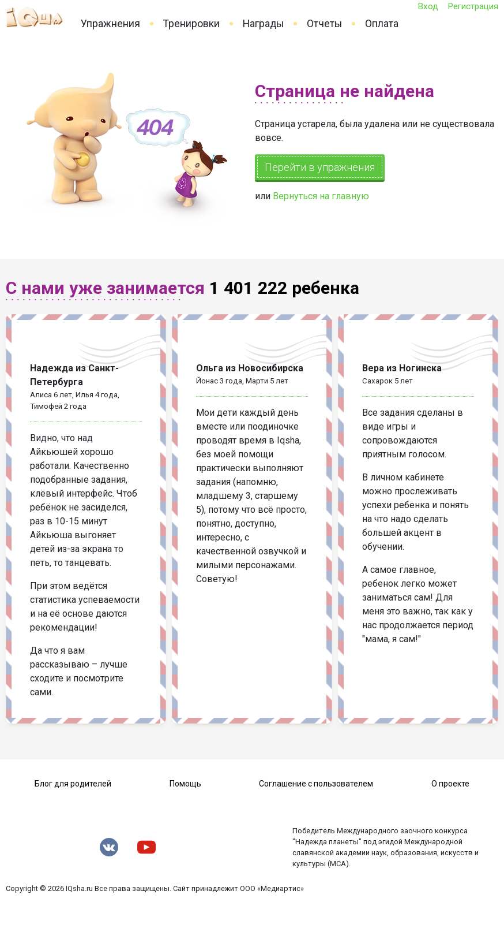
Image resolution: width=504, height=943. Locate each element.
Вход (428, 6)
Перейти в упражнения (320, 167)
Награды (263, 23)
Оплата (381, 23)
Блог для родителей (73, 783)
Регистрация (472, 6)
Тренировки (191, 23)
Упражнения (110, 23)
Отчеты (324, 23)
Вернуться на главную (321, 196)
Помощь (185, 783)
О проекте (450, 783)
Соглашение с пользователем (316, 783)
